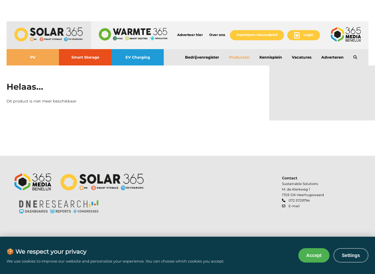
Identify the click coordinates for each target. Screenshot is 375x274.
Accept (314, 255)
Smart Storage (85, 57)
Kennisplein (270, 57)
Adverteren (332, 57)
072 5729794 (299, 200)
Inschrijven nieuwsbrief (256, 35)
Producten (239, 57)
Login (308, 35)
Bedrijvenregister (202, 57)
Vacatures (301, 57)
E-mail (294, 206)
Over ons (217, 35)
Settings (351, 255)
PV (33, 57)
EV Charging (137, 57)
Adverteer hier (190, 35)
